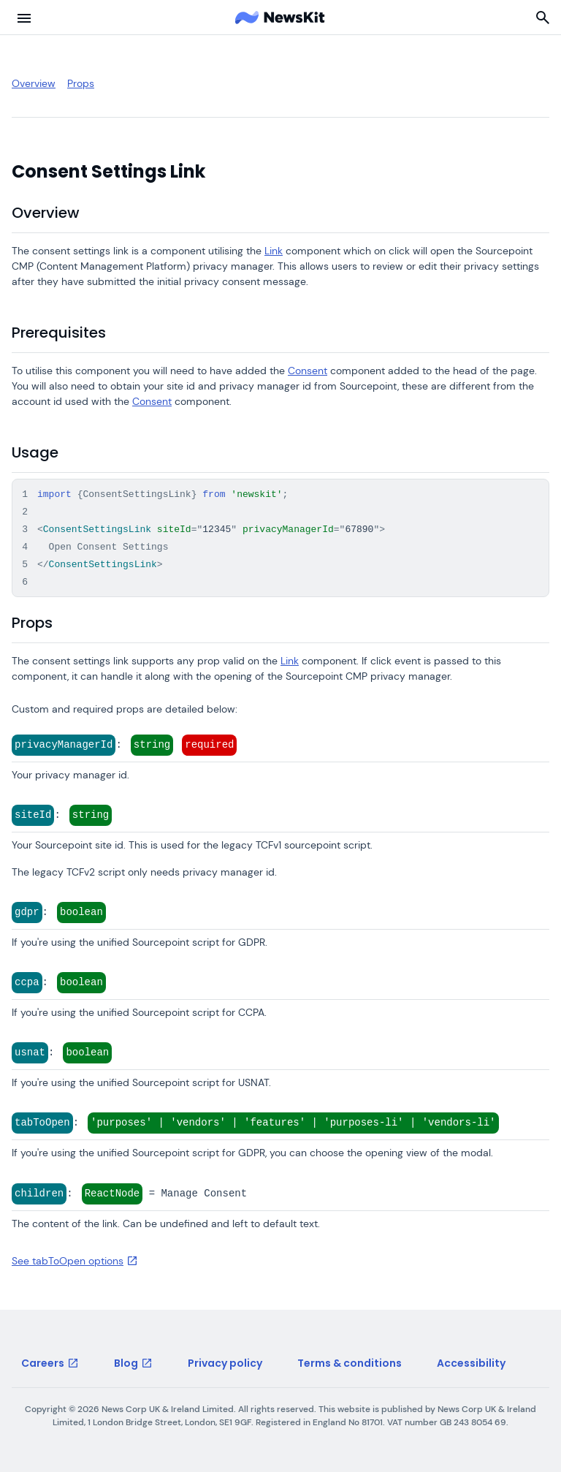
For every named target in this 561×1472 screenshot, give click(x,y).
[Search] (542, 17)
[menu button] (24, 18)
